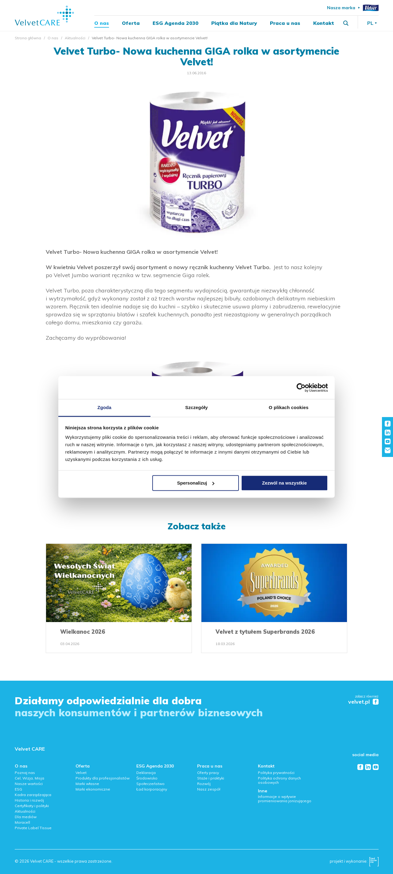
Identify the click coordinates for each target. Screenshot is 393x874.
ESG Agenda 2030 (175, 23)
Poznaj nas (25, 772)
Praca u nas (285, 23)
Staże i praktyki (210, 778)
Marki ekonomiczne (93, 789)
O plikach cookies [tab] (288, 407)
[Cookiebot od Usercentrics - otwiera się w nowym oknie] (301, 387)
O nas (101, 23)
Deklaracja (146, 772)
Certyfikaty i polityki (32, 805)
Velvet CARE (30, 749)
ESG (18, 789)
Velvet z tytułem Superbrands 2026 (265, 631)
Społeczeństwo (150, 783)
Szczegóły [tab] (196, 407)
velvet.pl (359, 702)
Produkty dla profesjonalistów (103, 778)
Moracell (22, 822)
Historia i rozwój (29, 800)
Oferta (131, 23)
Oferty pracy (208, 772)
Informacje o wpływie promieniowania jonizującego (284, 798)
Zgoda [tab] (104, 407)
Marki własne (87, 783)
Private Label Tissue (33, 828)
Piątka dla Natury (234, 23)
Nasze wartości (29, 783)
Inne (262, 791)
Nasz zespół (208, 789)
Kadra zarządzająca (33, 794)
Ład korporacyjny (151, 789)
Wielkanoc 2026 (82, 631)
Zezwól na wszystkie (284, 482)
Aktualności (75, 38)
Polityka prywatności (276, 772)
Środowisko (147, 778)
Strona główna (28, 38)
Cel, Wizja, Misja (29, 778)
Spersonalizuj (196, 482)
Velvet (81, 772)
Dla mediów (26, 816)
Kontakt (323, 23)
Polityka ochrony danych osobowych (279, 780)
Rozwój (204, 783)
